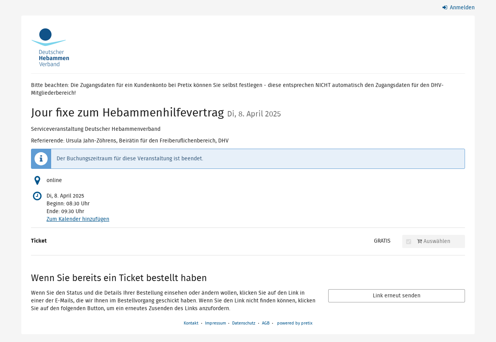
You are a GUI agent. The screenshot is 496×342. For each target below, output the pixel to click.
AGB (266, 323)
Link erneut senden (396, 296)
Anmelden (459, 7)
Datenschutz (243, 323)
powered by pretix (294, 323)
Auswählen (428, 241)
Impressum (215, 323)
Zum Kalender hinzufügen (77, 219)
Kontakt (191, 323)
